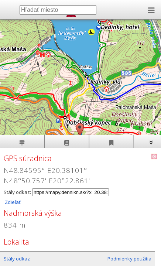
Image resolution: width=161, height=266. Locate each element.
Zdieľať (12, 202)
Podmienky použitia (129, 258)
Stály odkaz (17, 258)
